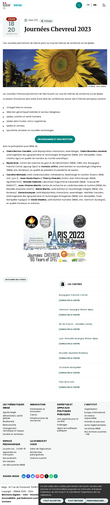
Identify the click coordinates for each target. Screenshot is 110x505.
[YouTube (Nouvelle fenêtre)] (42, 476)
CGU (25, 494)
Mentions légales (11, 494)
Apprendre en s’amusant (9, 453)
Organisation (90, 409)
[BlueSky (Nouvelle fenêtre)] (33, 476)
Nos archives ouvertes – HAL (95, 433)
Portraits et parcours (94, 421)
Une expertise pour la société (67, 420)
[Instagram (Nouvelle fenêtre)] (37, 476)
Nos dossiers (9, 461)
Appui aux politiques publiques (67, 429)
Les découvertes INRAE (14, 464)
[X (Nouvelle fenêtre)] (47, 476)
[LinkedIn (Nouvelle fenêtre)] (24, 476)
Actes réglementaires (95, 425)
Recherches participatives (37, 453)
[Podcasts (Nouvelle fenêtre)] (56, 476)
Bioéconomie (9, 424)
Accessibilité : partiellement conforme (23, 498)
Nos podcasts (9, 458)
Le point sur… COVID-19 (14, 448)
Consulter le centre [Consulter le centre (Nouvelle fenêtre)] (70, 300)
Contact (6, 501)
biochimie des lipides (15, 279)
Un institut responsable (90, 417)
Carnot (33, 414)
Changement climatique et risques (13, 429)
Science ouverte (38, 458)
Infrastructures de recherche (39, 419)
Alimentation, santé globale (12, 417)
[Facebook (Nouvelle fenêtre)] (28, 476)
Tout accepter (52, 500)
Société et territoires (13, 434)
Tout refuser (75, 500)
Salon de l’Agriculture (40, 448)
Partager (46, 21)
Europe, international (94, 412)
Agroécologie (9, 412)
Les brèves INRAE (92, 428)
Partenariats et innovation (37, 410)
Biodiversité (8, 421)
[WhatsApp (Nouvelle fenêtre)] (51, 476)
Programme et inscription (55, 139)
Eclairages (62, 424)
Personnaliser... (96, 500)
